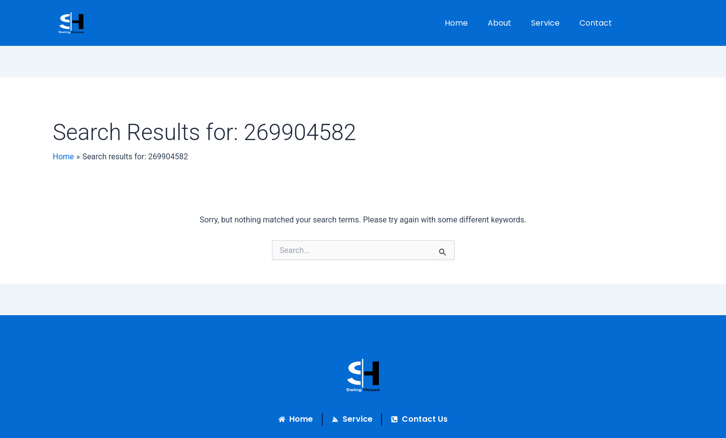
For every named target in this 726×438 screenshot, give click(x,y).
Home (456, 23)
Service (545, 23)
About (499, 23)
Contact (595, 23)
